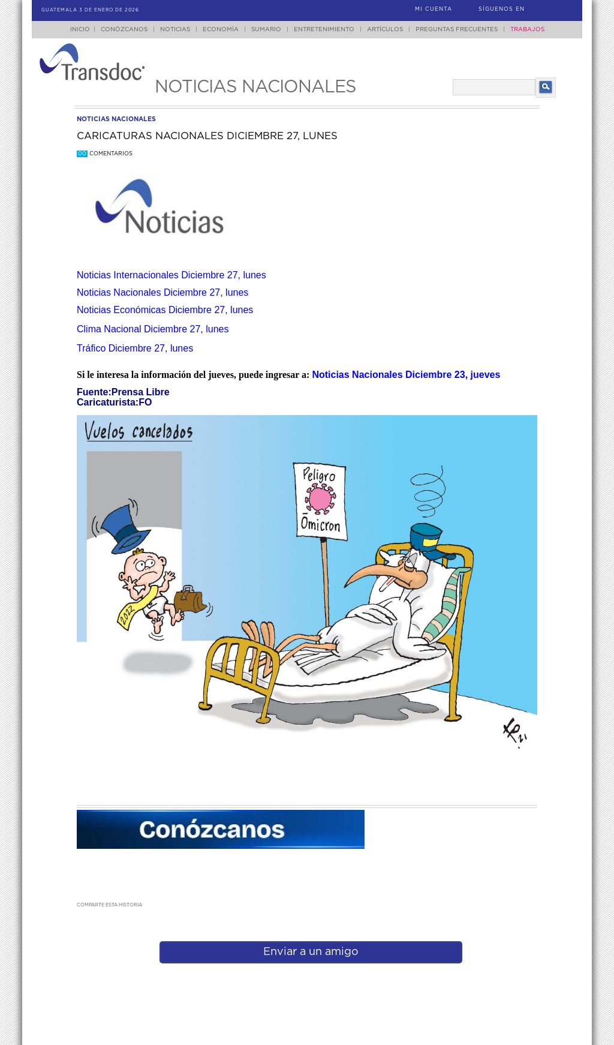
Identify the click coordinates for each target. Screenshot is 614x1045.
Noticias (175, 29)
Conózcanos (124, 29)
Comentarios (105, 154)
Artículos (385, 29)
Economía (221, 29)
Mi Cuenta (433, 9)
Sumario (266, 29)
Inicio (80, 29)
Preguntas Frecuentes (457, 29)
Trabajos (527, 29)
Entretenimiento (324, 29)
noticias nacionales (116, 119)
